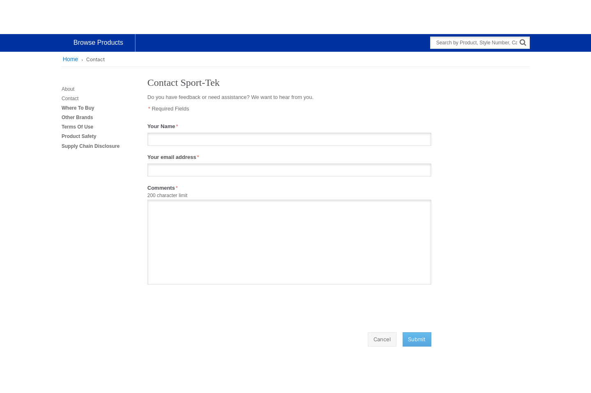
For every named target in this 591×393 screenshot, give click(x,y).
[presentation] (209, 308)
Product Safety (79, 136)
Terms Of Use (77, 127)
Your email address (171, 157)
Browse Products (98, 42)
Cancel (382, 339)
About (68, 89)
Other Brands (77, 117)
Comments (161, 188)
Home (70, 59)
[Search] (523, 42)
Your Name (161, 126)
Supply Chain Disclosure (90, 146)
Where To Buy (78, 108)
